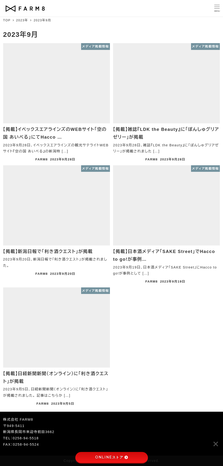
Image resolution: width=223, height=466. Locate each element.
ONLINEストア (111, 457)
